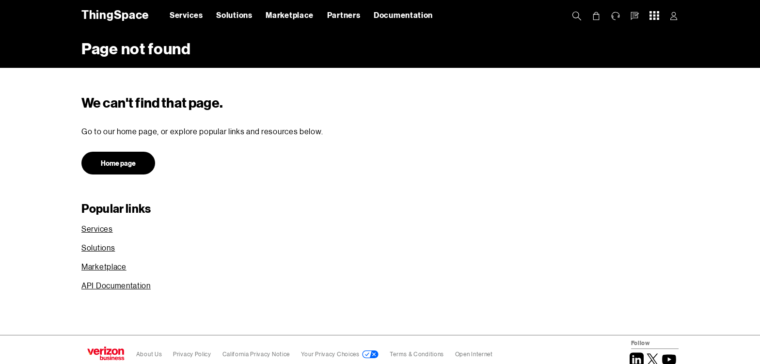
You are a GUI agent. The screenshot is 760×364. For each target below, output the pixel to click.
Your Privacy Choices (330, 354)
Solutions (234, 14)
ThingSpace (113, 14)
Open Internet (474, 354)
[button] (635, 16)
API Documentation (116, 285)
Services (186, 14)
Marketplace (290, 14)
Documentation (403, 14)
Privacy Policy (193, 354)
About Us (149, 354)
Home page (118, 163)
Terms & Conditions (417, 354)
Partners (344, 14)
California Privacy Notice (256, 354)
